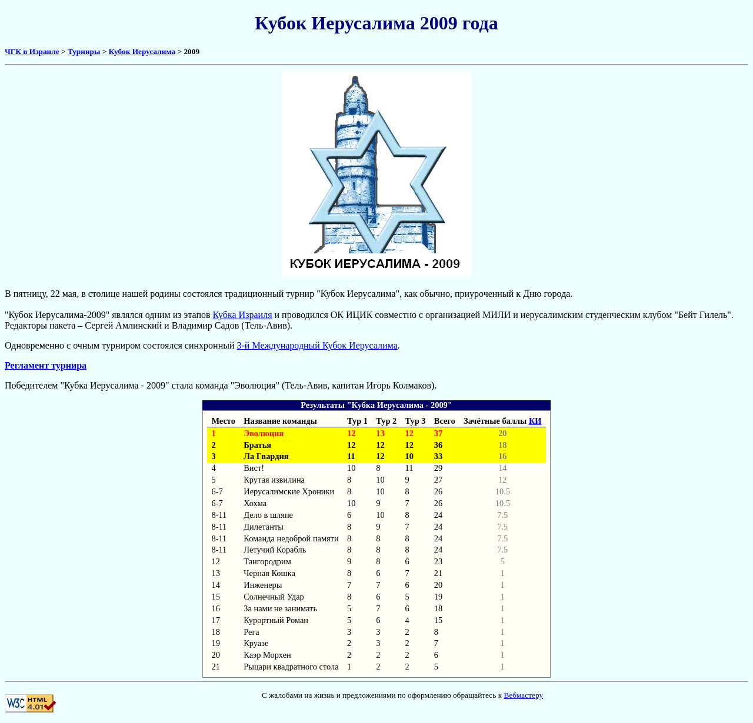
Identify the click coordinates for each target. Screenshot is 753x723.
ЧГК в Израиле (32, 51)
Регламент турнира (45, 365)
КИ (535, 421)
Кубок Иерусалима (142, 51)
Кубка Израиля (242, 315)
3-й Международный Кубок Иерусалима (317, 345)
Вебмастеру (524, 695)
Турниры (84, 51)
